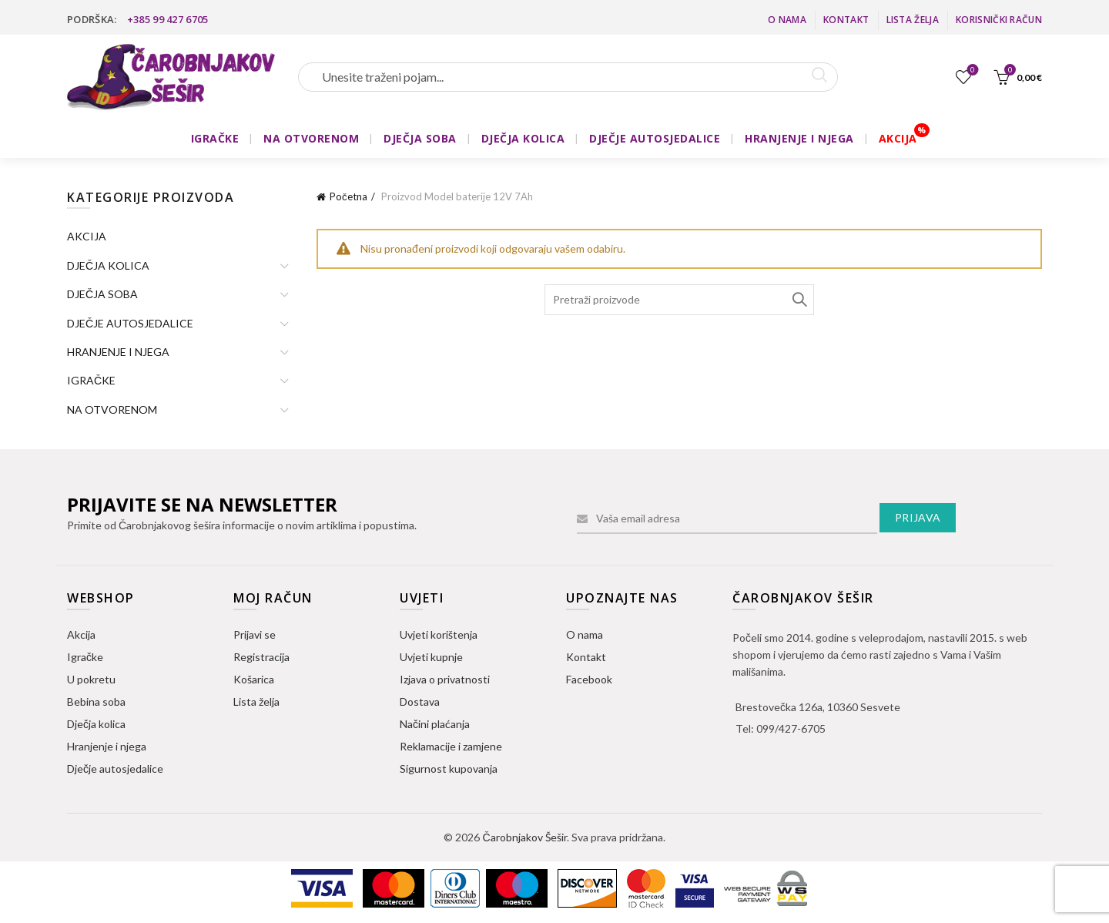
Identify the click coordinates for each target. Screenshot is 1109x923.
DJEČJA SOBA (420, 138)
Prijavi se (254, 634)
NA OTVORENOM (311, 138)
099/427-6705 (791, 728)
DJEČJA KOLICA (523, 138)
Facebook (589, 679)
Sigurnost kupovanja (449, 768)
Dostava (420, 701)
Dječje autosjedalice (115, 768)
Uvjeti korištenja (438, 634)
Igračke (85, 656)
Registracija (261, 656)
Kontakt (846, 19)
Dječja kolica (96, 723)
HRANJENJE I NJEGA (799, 138)
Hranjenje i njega (106, 746)
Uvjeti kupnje (431, 656)
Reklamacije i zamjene (451, 746)
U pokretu (91, 679)
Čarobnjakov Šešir (524, 837)
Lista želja (912, 19)
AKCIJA (898, 138)
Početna (348, 196)
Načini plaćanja (435, 723)
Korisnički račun (999, 19)
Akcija (81, 634)
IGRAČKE (215, 138)
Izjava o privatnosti (445, 679)
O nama (787, 19)
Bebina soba (96, 701)
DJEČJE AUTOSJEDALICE (654, 138)
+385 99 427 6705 (168, 19)
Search (798, 299)
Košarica (253, 679)
